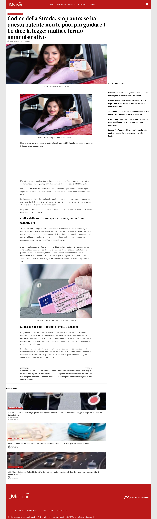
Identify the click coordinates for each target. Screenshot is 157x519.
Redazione (42, 511)
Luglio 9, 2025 (26, 41)
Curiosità (93, 4)
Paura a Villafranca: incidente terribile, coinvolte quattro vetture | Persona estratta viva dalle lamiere (127, 133)
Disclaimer (12, 511)
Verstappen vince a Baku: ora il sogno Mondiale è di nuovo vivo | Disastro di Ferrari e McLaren (128, 113)
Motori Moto (82, 4)
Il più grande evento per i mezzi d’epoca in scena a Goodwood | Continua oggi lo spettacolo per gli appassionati (128, 122)
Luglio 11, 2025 (14, 419)
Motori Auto (61, 4)
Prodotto (71, 4)
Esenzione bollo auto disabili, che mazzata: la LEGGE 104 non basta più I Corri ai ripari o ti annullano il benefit (50, 443)
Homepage (21, 511)
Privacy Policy (32, 511)
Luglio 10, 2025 (14, 478)
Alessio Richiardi (14, 446)
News (52, 4)
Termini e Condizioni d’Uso (57, 511)
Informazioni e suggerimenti (15, 14)
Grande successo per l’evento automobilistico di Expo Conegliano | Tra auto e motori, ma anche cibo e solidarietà (127, 103)
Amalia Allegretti (14, 41)
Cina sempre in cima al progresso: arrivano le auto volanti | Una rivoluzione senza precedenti (128, 94)
